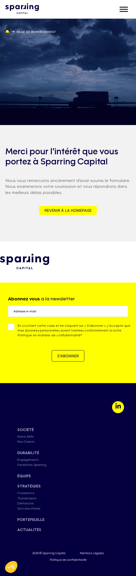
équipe (24, 476)
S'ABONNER (68, 356)
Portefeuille (30, 519)
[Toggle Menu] (123, 9)
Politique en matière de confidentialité (49, 335)
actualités (29, 529)
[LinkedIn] (118, 407)
